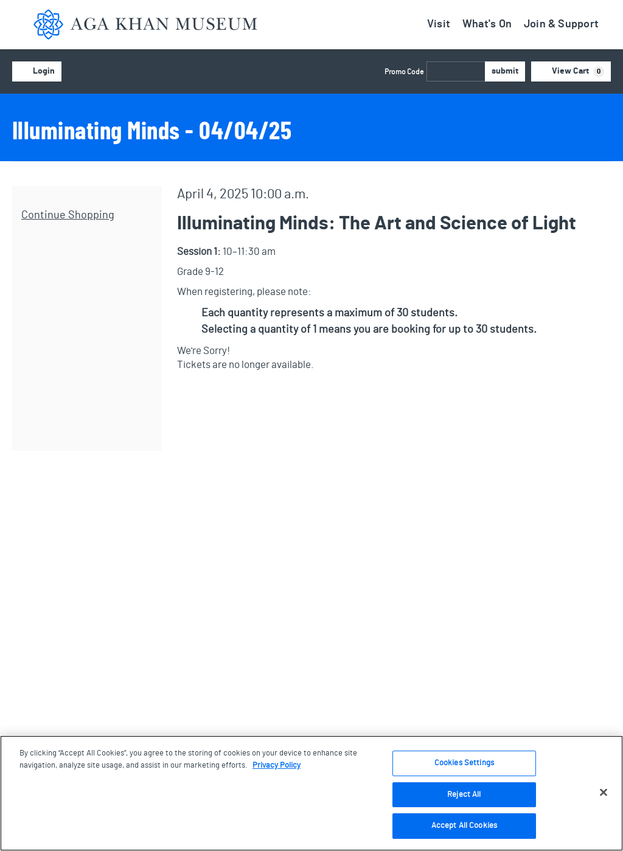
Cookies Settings (464, 763)
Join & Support (561, 24)
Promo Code (404, 71)
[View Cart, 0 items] (571, 71)
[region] (311, 793)
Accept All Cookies (464, 826)
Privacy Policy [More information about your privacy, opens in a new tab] (276, 765)
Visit (438, 24)
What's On (487, 24)
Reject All (464, 795)
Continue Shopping (67, 215)
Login (37, 72)
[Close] (603, 792)
